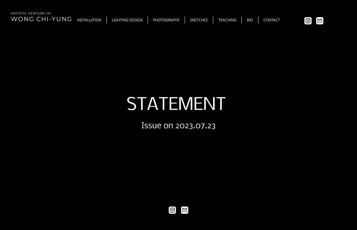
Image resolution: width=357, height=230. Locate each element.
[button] (127, 19)
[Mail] (319, 20)
